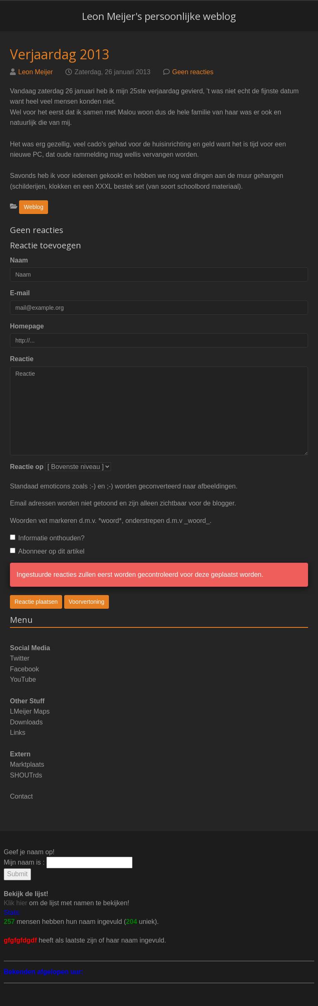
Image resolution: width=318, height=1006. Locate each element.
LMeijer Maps (30, 711)
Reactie (22, 358)
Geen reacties (193, 71)
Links (17, 732)
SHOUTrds (26, 775)
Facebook (24, 669)
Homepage (27, 326)
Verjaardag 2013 (59, 54)
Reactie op (26, 466)
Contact (21, 796)
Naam (19, 260)
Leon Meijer (35, 71)
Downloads (26, 722)
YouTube (23, 679)
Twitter (19, 658)
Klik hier (15, 902)
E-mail (20, 292)
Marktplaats (27, 764)
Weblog (33, 207)
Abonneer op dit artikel (47, 551)
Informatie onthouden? (47, 538)
